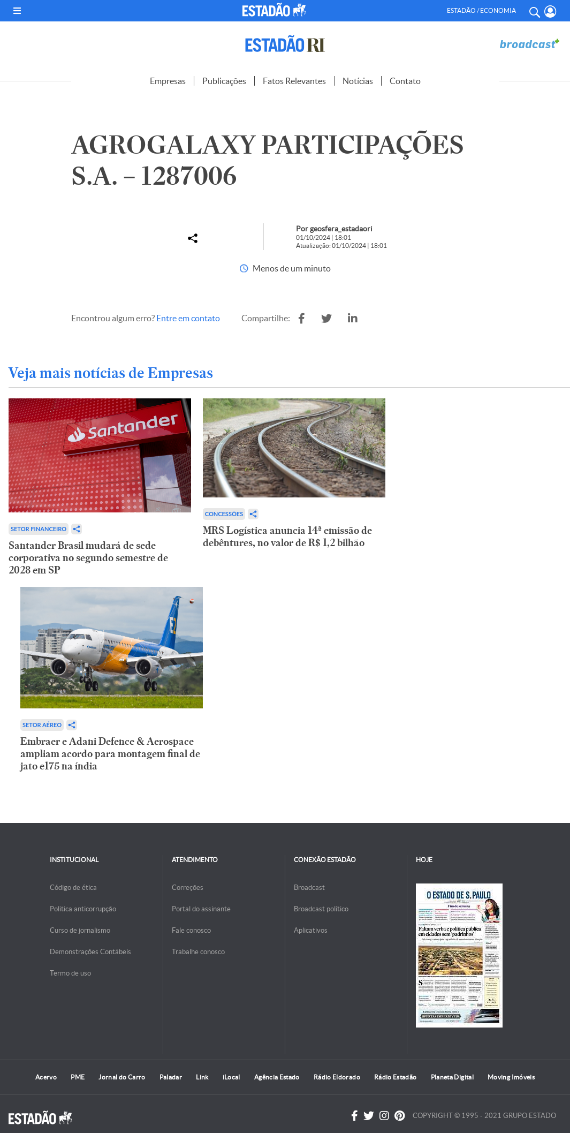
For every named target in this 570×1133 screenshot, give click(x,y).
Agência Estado (277, 1077)
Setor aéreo (42, 724)
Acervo (46, 1077)
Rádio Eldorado (337, 1077)
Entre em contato (188, 318)
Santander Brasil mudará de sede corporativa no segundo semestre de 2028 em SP (88, 557)
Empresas (168, 81)
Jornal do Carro (121, 1077)
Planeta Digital (452, 1077)
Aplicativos (311, 930)
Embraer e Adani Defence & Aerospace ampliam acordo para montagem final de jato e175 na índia (110, 753)
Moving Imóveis (511, 1077)
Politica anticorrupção (83, 909)
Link (202, 1077)
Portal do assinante (201, 909)
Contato (405, 81)
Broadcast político (321, 909)
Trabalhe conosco (198, 952)
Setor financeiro (38, 528)
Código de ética (73, 887)
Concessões (224, 513)
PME (78, 1077)
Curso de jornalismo (80, 930)
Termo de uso (70, 973)
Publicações (224, 81)
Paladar (171, 1077)
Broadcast (309, 887)
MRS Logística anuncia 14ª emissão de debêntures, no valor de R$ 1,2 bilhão (287, 536)
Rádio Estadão (395, 1077)
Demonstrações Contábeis (90, 952)
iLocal (231, 1077)
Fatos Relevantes (294, 81)
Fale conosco (191, 930)
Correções (187, 887)
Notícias (358, 81)
